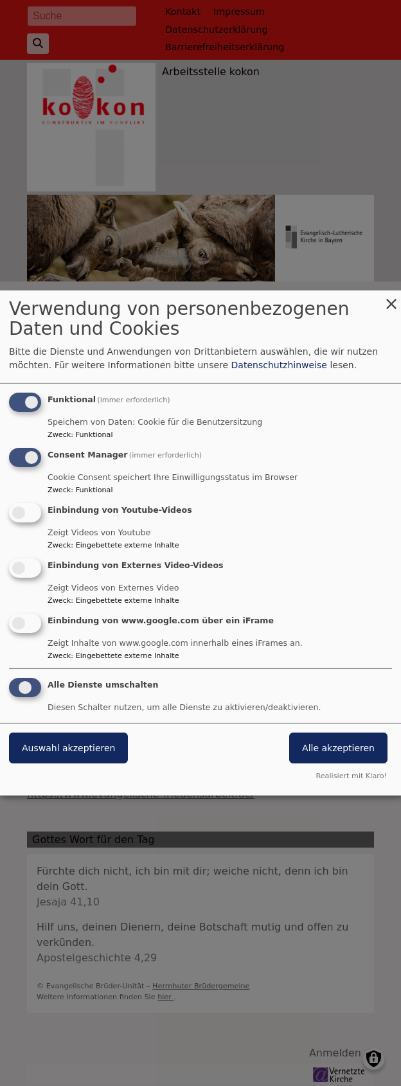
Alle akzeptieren (338, 748)
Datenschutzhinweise (279, 365)
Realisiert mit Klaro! (351, 776)
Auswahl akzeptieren (68, 748)
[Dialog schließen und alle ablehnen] (391, 298)
